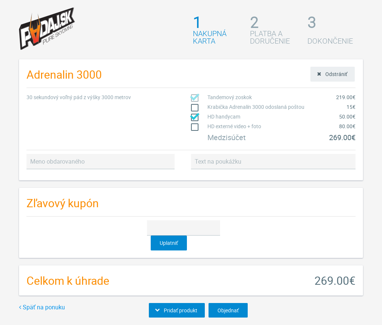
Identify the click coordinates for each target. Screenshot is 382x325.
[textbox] (100, 161)
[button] (332, 74)
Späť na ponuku (42, 307)
